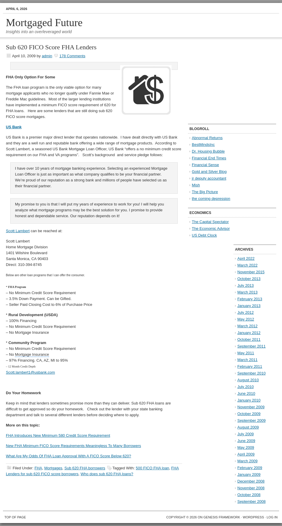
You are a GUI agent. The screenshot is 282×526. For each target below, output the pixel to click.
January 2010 (249, 400)
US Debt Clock (204, 235)
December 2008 (251, 481)
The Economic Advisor (211, 228)
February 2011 (249, 366)
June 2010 (246, 393)
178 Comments (72, 56)
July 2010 (245, 387)
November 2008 (251, 488)
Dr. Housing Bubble (208, 151)
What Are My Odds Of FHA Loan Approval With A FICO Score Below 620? (68, 456)
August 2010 (248, 380)
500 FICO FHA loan (152, 468)
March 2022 (247, 265)
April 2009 (246, 454)
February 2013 (249, 299)
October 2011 (249, 339)
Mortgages (53, 468)
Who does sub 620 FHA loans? (106, 474)
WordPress (253, 517)
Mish (196, 185)
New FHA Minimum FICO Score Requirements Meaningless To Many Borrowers (73, 446)
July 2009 (245, 434)
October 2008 (249, 495)
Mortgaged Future (44, 22)
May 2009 (245, 447)
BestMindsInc (203, 144)
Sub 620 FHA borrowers (84, 468)
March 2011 (247, 360)
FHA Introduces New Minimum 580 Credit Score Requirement (58, 435)
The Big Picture (205, 192)
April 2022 (246, 258)
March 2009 (247, 461)
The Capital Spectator (210, 222)
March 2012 (247, 326)
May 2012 (245, 319)
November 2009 (251, 407)
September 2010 (251, 373)
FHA (38, 468)
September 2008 (251, 501)
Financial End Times (209, 158)
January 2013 (249, 306)
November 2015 (251, 272)
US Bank (13, 127)
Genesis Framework (222, 517)
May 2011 (245, 353)
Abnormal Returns (207, 138)
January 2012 (249, 333)
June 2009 (246, 441)
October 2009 (249, 414)
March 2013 (247, 292)
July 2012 (245, 312)
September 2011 (251, 346)
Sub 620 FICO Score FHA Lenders (51, 47)
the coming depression (211, 198)
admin (47, 56)
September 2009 (251, 420)
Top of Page (15, 517)
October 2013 (249, 279)
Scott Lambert (18, 231)
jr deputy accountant (209, 178)
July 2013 (245, 285)
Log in (272, 517)
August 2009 (248, 427)
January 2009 (249, 474)
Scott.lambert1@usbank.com (30, 372)
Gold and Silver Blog (209, 171)
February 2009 (249, 468)
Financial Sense (205, 165)
